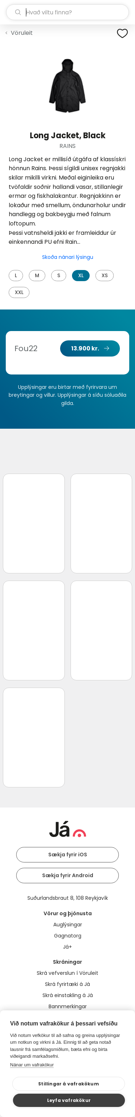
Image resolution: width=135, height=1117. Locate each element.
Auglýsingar (67, 924)
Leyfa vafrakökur (69, 1100)
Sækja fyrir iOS (67, 854)
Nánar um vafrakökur (32, 1064)
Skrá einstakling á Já (67, 995)
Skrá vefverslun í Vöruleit (67, 973)
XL (81, 275)
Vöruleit (22, 33)
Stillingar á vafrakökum (68, 1084)
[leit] (67, 12)
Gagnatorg (67, 935)
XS (105, 275)
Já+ (67, 946)
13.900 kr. (85, 348)
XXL (19, 292)
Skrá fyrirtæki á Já (67, 984)
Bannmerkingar (68, 1006)
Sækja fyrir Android (67, 875)
